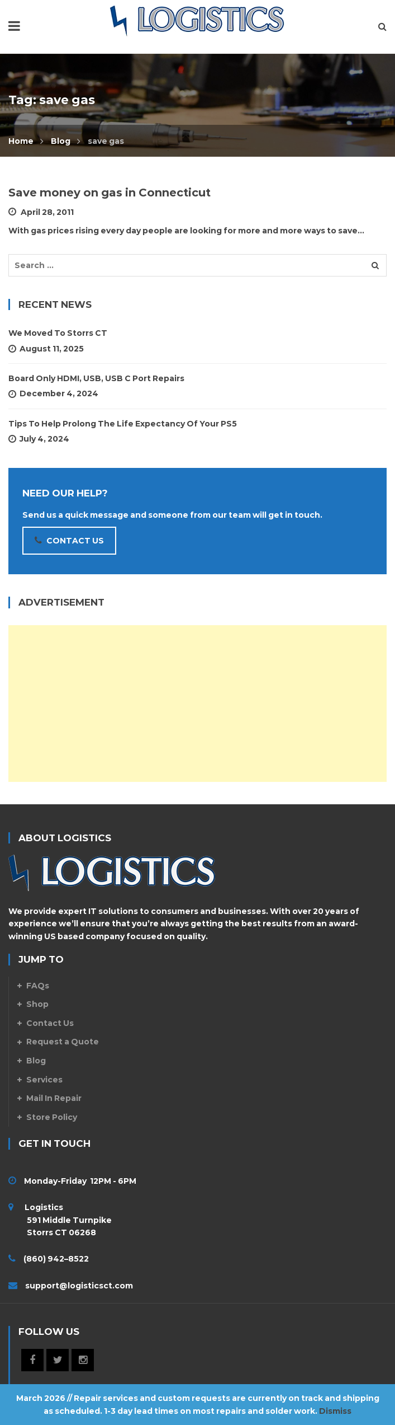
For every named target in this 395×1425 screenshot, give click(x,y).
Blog (60, 141)
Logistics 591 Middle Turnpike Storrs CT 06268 (60, 1220)
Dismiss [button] (335, 1411)
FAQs (37, 986)
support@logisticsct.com (79, 1286)
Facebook (32, 1360)
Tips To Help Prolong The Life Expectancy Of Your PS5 (122, 424)
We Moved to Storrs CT (57, 333)
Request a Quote (62, 1042)
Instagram (83, 1360)
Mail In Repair (54, 1098)
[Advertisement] (197, 703)
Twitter (57, 1360)
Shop (37, 1004)
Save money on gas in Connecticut (109, 192)
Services (44, 1080)
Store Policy (51, 1117)
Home (21, 141)
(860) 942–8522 (56, 1259)
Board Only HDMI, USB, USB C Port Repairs (96, 378)
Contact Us (50, 1023)
